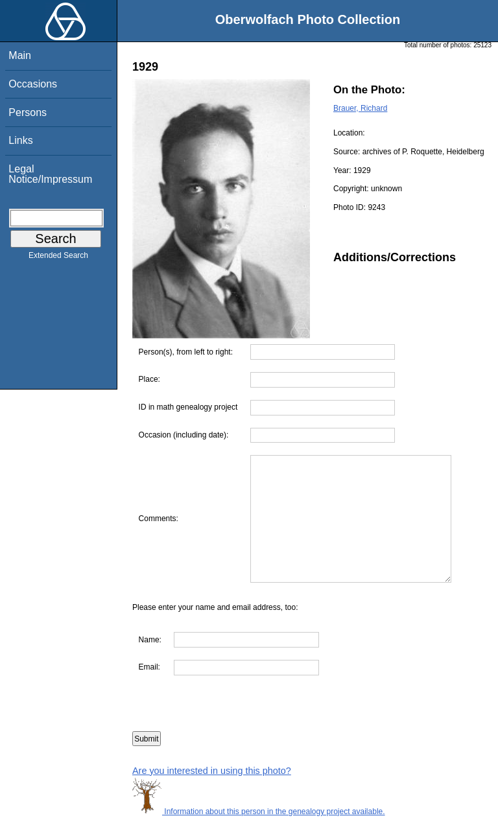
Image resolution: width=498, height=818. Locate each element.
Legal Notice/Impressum (50, 174)
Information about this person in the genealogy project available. (258, 811)
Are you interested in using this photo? (211, 770)
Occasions (32, 83)
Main (19, 55)
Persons (27, 112)
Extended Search (58, 258)
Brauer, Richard (360, 108)
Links (20, 140)
